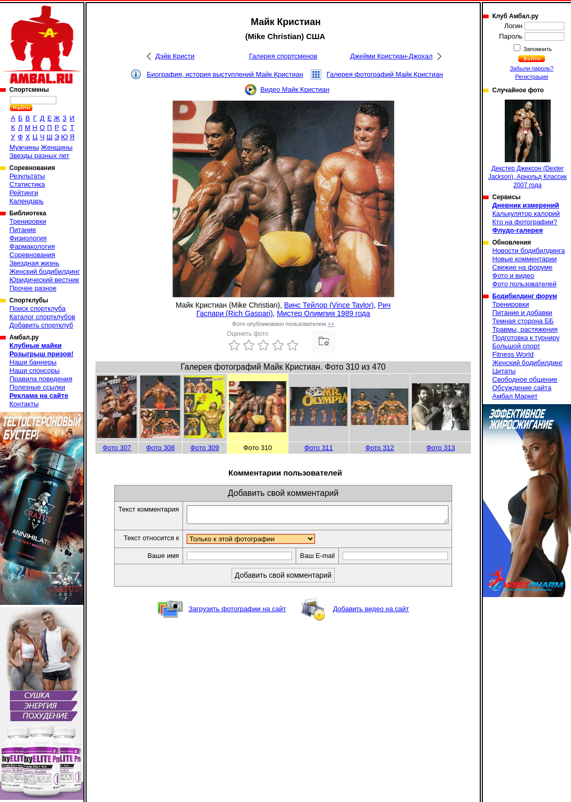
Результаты (27, 176)
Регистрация (531, 77)
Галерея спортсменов (283, 56)
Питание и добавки (522, 313)
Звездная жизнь (34, 263)
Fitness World (512, 354)
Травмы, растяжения (524, 329)
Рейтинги (23, 193)
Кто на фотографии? (524, 222)
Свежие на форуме (522, 267)
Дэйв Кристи (175, 56)
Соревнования (32, 255)
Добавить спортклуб (41, 325)
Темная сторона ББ (523, 321)
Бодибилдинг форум (524, 296)
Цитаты (504, 371)
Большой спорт (516, 346)
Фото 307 (116, 448)
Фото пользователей (524, 284)
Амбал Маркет (515, 396)
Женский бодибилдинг (44, 271)
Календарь (26, 201)
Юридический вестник (44, 280)
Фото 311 (318, 448)
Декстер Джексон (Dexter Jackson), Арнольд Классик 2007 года (527, 144)
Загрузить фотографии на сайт (237, 612)
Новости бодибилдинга (528, 250)
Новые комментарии (524, 259)
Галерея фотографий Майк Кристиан (384, 74)
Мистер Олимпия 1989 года (323, 313)
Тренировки (27, 221)
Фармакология (32, 246)
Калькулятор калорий (526, 213)
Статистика (27, 184)
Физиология (27, 238)
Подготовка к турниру (526, 338)
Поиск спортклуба (37, 308)
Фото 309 (204, 448)
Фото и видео (513, 276)
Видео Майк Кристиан (295, 89)
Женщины (56, 147)
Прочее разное (32, 288)
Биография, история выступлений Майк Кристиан (225, 74)
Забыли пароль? (532, 68)
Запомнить (537, 49)
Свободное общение (524, 379)
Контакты (24, 404)
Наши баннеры (32, 362)
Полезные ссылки (37, 387)
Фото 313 (440, 448)
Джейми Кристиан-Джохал (391, 56)
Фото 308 (160, 448)
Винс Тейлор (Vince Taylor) (329, 305)
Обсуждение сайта (521, 388)
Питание (22, 230)
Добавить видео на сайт (371, 612)
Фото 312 (379, 448)
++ (330, 324)
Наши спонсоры (34, 370)
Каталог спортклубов (42, 317)
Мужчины (24, 147)
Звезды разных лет (39, 156)
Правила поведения (40, 379)
